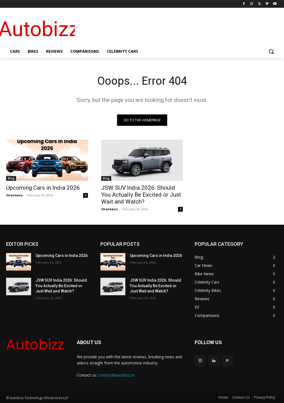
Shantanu (14, 195)
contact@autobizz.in (116, 375)
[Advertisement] (175, 28)
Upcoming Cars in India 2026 (43, 187)
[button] (271, 51)
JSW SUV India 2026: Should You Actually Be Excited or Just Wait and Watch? (141, 194)
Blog (11, 178)
